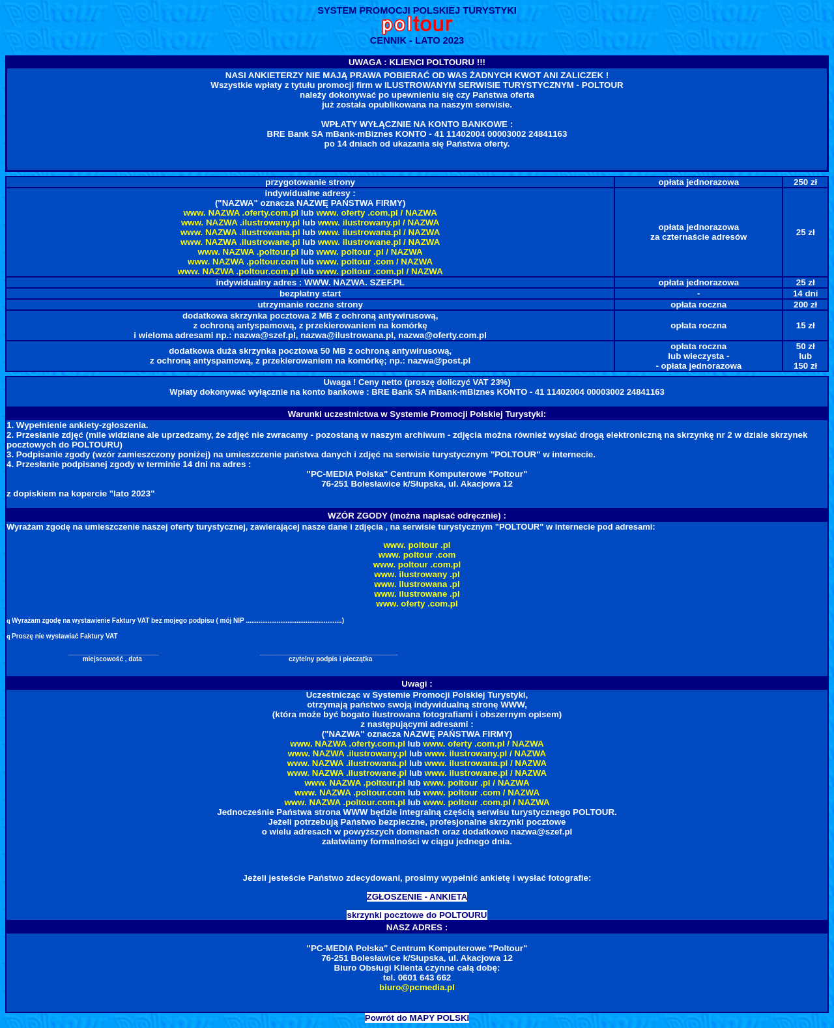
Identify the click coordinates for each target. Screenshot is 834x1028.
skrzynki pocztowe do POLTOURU (417, 915)
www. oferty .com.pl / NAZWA (376, 213)
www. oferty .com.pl (416, 603)
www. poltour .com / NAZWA (375, 261)
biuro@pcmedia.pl (417, 987)
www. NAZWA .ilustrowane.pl (240, 242)
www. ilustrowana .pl (416, 584)
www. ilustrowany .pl (416, 574)
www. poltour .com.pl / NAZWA (380, 271)
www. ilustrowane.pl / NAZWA (379, 242)
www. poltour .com (417, 555)
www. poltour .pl (416, 545)
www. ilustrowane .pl (416, 594)
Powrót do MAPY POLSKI (417, 1018)
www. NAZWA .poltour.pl (248, 252)
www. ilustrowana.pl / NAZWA (379, 232)
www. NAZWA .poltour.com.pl (238, 271)
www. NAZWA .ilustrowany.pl (240, 222)
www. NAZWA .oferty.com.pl (241, 213)
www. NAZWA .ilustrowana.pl (240, 232)
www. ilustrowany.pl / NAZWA (379, 222)
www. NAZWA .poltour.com (243, 261)
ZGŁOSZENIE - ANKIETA (417, 897)
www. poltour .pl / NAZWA (370, 252)
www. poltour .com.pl (417, 564)
